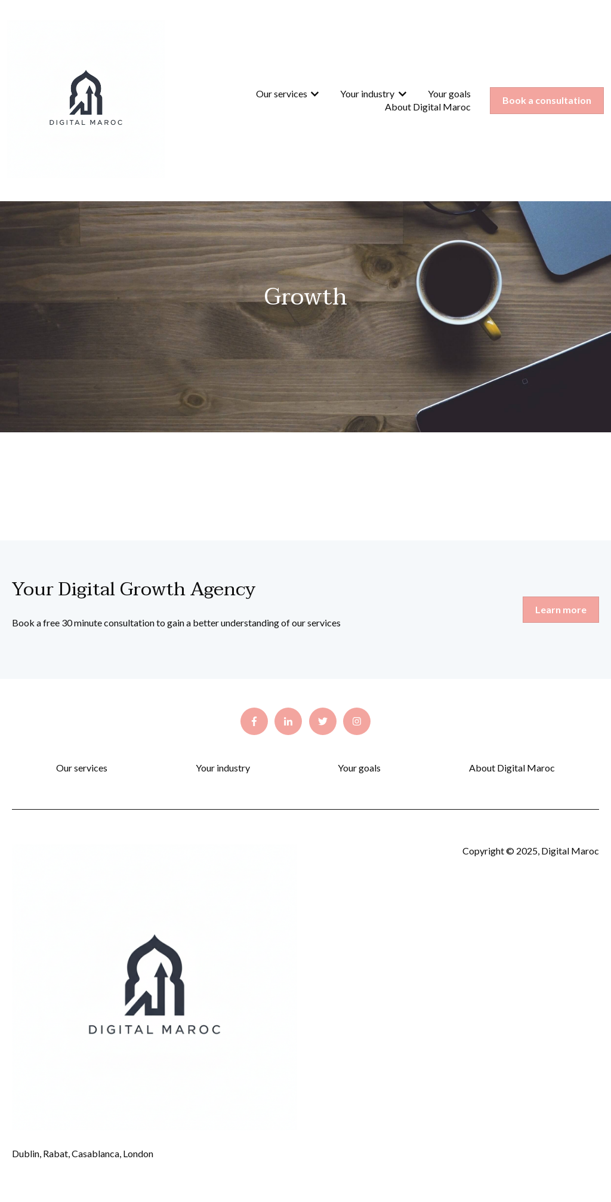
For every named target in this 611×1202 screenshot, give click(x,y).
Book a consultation (546, 100)
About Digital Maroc (428, 106)
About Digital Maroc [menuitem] (512, 767)
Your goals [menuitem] (359, 767)
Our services (281, 93)
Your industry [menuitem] (223, 767)
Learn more (561, 609)
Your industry (367, 93)
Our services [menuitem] (81, 767)
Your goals (449, 93)
